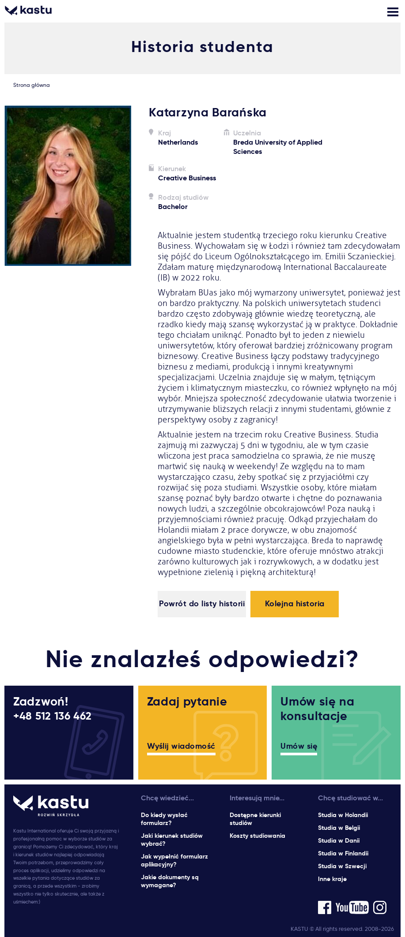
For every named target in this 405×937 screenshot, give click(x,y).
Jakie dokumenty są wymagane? (170, 881)
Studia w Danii (339, 840)
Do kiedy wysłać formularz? (164, 819)
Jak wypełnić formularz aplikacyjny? (174, 860)
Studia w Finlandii (343, 853)
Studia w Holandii (343, 815)
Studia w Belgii (339, 828)
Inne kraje (332, 879)
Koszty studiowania (257, 836)
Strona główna (31, 85)
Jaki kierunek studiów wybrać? (172, 839)
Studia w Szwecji (342, 866)
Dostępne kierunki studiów (255, 819)
